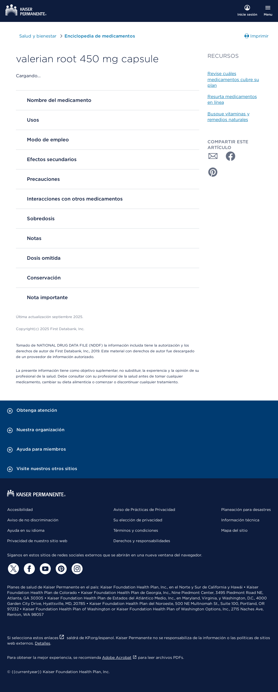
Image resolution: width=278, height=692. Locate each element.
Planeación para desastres (246, 509)
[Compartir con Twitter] (243, 156)
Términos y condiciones (135, 530)
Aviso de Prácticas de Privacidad (144, 509)
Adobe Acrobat (119, 657)
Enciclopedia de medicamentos (99, 36)
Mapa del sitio (234, 530)
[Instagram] (76, 568)
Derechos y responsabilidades (141, 541)
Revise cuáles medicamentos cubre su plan (233, 79)
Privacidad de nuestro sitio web (37, 541)
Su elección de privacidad (137, 520)
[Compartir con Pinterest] (212, 172)
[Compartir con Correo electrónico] (212, 156)
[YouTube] (44, 568)
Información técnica (240, 520)
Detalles (42, 643)
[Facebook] (28, 568)
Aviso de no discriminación (32, 520)
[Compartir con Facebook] (228, 156)
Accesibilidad (20, 509)
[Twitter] (12, 568)
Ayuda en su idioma (25, 530)
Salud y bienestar (41, 36)
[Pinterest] (60, 568)
